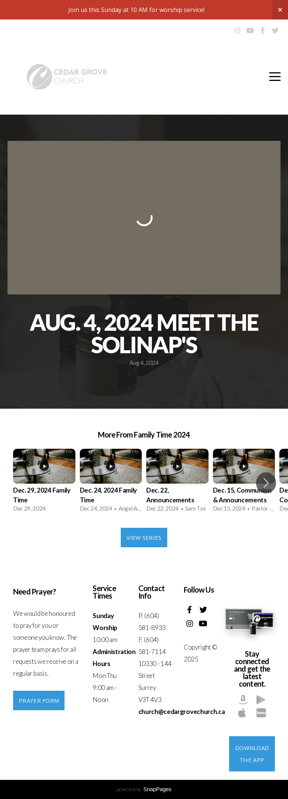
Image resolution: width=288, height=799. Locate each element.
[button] (266, 483)
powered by (144, 789)
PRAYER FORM (39, 700)
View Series (143, 537)
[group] (44, 483)
